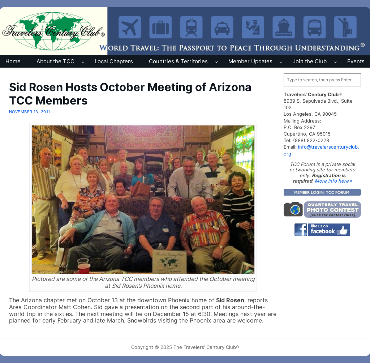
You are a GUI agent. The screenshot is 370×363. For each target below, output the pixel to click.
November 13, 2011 (29, 111)
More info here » (333, 181)
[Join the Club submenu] (335, 61)
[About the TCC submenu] (83, 61)
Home (13, 61)
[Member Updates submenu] (281, 61)
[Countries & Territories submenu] (216, 61)
